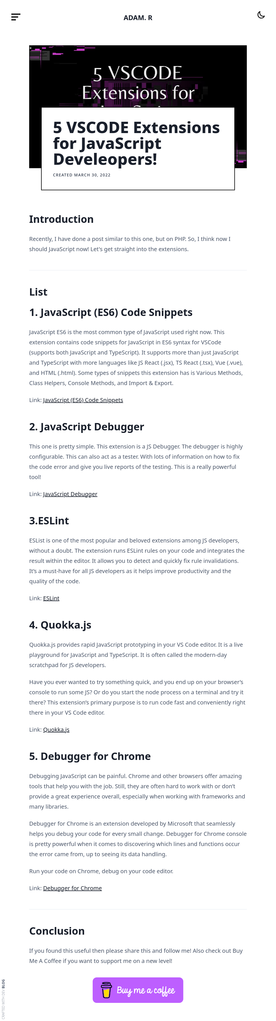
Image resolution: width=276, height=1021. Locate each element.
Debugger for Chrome (72, 888)
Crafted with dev (3, 999)
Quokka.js (56, 729)
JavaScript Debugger (70, 494)
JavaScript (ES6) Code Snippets (83, 400)
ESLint (51, 598)
